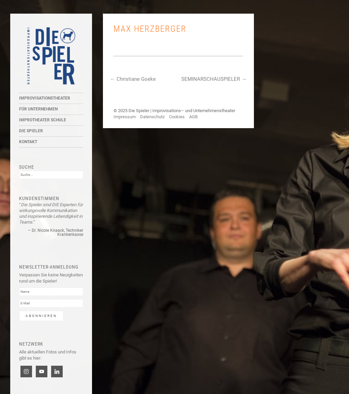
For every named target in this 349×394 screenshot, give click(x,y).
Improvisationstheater (44, 98)
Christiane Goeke (133, 79)
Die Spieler (31, 130)
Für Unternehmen (38, 109)
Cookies (177, 116)
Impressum (124, 116)
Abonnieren (41, 316)
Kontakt (28, 141)
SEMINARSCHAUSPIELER (213, 79)
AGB (193, 116)
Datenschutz (152, 116)
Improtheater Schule (42, 120)
